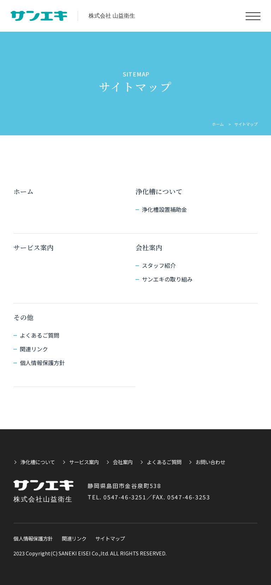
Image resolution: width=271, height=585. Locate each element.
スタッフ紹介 (159, 265)
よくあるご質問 (39, 335)
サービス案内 (33, 247)
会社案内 (149, 247)
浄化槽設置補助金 (164, 209)
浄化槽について (159, 191)
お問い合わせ (210, 462)
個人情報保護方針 (42, 362)
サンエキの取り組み (167, 279)
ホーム (218, 124)
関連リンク (34, 349)
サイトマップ (110, 538)
